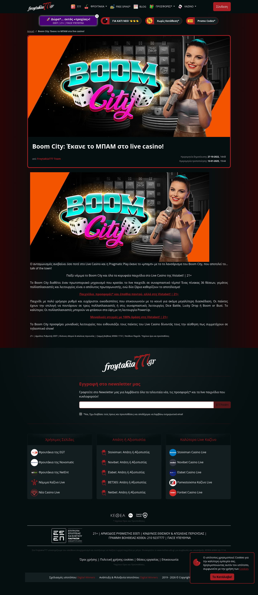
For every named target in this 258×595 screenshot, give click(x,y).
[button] (68, 20)
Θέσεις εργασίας (148, 559)
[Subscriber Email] (146, 404)
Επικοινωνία (170, 559)
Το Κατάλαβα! (222, 577)
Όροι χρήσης (88, 559)
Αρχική (30, 31)
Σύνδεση (222, 7)
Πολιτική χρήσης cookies (116, 559)
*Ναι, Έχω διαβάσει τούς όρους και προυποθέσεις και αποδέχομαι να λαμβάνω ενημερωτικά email (133, 414)
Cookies (244, 568)
